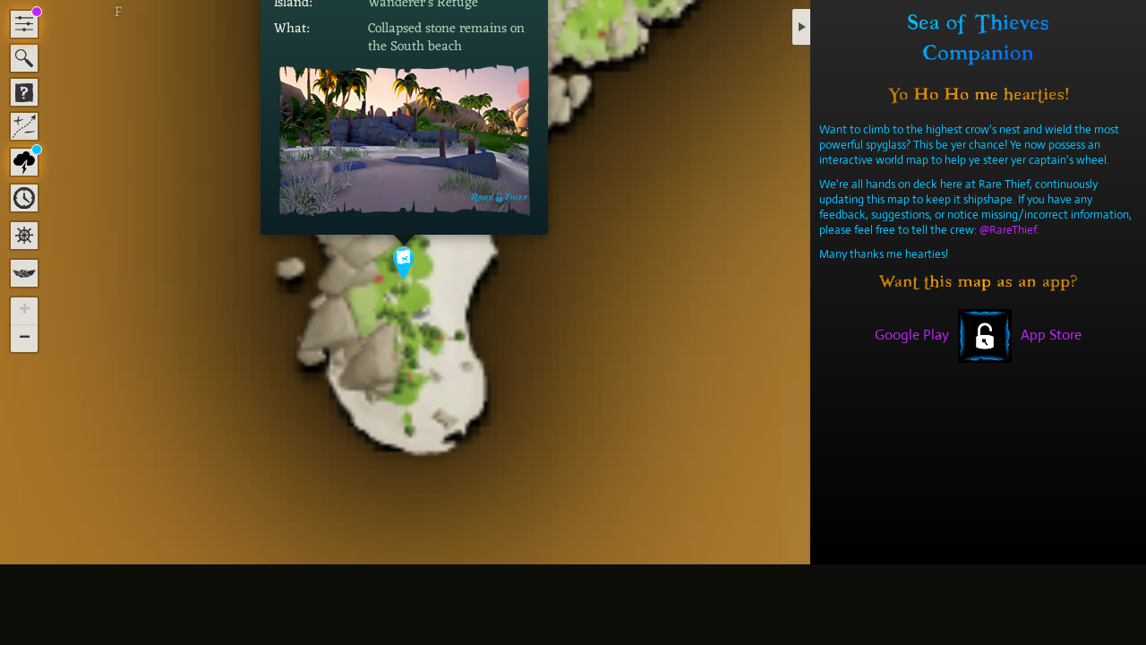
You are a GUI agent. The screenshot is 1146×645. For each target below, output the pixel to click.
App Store (1051, 334)
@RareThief (1008, 229)
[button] (404, 263)
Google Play (912, 334)
